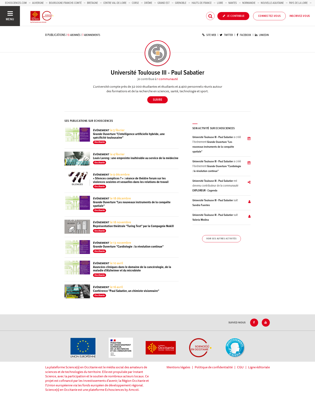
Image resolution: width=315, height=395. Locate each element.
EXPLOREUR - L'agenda (204, 190)
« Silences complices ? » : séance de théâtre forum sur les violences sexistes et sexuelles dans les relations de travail (131, 180)
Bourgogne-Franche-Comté (65, 3)
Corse (135, 3)
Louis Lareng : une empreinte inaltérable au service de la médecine (135, 158)
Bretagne (92, 3)
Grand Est (164, 3)
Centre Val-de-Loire (114, 3)
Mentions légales (178, 367)
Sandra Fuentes (201, 205)
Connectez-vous (269, 16)
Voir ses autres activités (221, 238)
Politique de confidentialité (214, 367)
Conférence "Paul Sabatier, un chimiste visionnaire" (126, 291)
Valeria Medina (200, 220)
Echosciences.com (16, 3)
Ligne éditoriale (259, 367)
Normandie (248, 3)
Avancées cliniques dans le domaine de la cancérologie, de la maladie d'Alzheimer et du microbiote (132, 269)
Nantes (232, 3)
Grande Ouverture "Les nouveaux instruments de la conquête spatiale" (132, 204)
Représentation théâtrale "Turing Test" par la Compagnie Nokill (133, 226)
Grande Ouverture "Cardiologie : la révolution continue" (128, 247)
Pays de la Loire (298, 3)
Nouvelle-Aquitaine (272, 3)
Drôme (148, 3)
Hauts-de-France (202, 3)
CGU (240, 367)
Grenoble (181, 3)
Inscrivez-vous (299, 16)
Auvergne (38, 3)
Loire (220, 3)
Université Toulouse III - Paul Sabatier (212, 137)
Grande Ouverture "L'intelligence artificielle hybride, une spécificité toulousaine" (129, 136)
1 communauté (167, 78)
